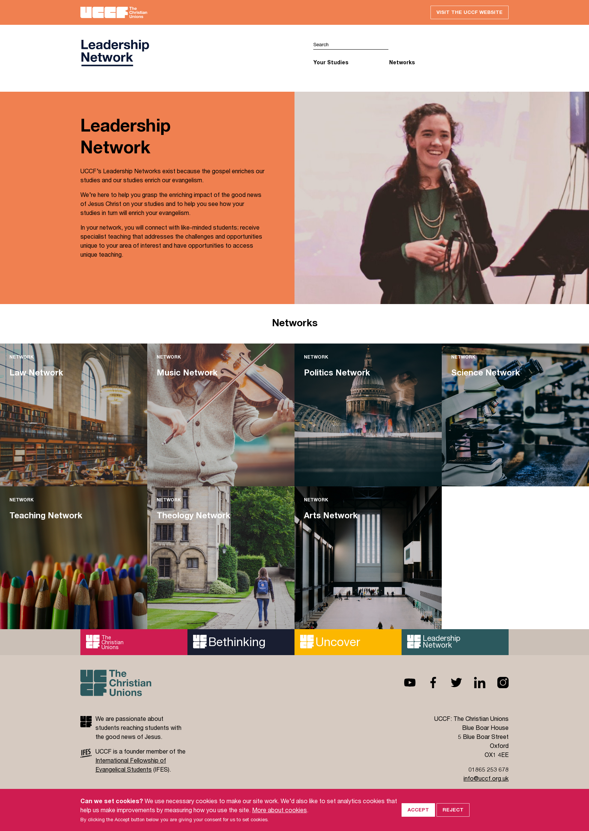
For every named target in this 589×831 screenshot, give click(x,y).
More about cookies (279, 817)
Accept (418, 817)
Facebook (427, 682)
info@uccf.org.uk (486, 778)
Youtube (403, 682)
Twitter (450, 682)
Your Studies (330, 62)
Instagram (497, 682)
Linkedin (473, 682)
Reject (453, 817)
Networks (402, 62)
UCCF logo (115, 53)
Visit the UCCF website (469, 12)
